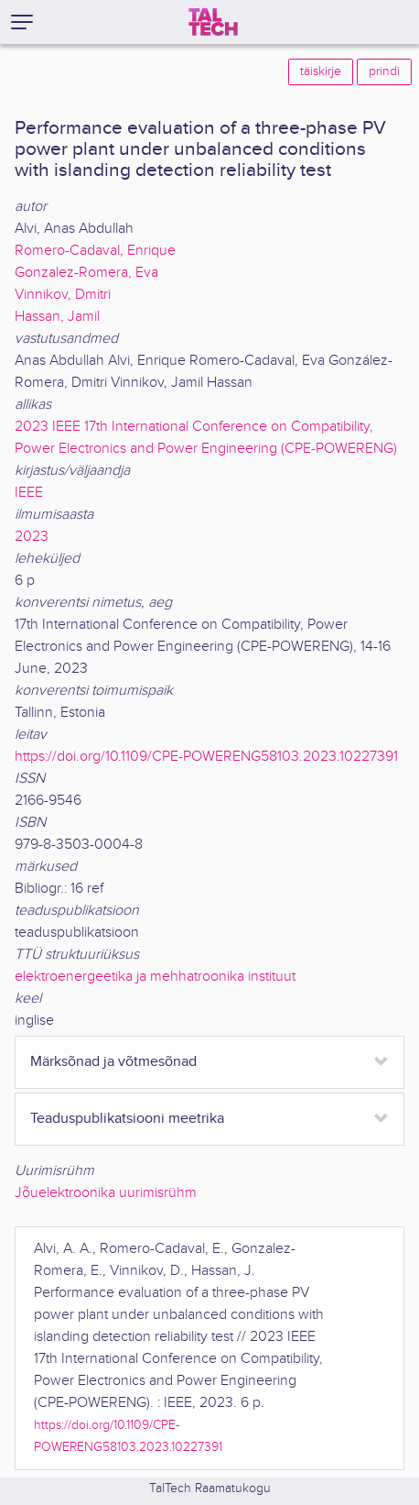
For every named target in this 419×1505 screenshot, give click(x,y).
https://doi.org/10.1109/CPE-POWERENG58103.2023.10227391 (206, 756)
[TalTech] (213, 22)
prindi (384, 71)
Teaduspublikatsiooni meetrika (127, 1118)
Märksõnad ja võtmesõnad (113, 1062)
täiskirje (320, 71)
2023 (31, 536)
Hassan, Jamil (57, 316)
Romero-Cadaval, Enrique (95, 250)
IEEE (29, 492)
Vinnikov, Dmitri (63, 294)
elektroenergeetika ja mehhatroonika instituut (155, 976)
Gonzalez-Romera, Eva (86, 272)
